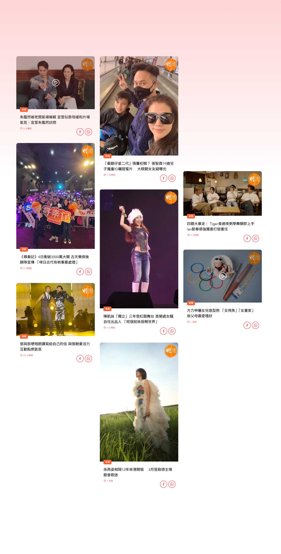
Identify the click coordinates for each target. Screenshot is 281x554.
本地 (107, 309)
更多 (140, 508)
